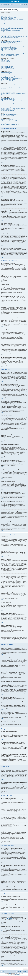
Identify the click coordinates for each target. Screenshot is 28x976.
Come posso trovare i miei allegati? (7, 115)
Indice (3, 6)
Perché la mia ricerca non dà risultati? (7, 99)
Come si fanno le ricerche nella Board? (8, 98)
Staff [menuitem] (24, 971)
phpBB (10, 973)
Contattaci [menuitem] (19, 971)
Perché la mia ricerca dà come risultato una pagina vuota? (11, 100)
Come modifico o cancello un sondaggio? (8, 47)
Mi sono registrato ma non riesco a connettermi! (9, 17)
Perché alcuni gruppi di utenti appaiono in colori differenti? (11, 78)
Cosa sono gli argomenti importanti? (7, 66)
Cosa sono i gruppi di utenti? (6, 74)
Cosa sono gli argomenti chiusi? (6, 67)
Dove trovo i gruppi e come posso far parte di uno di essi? (11, 76)
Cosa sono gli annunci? (5, 65)
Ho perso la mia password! (5, 20)
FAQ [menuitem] (12, 4)
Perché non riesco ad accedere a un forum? (9, 48)
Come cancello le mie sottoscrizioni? (7, 110)
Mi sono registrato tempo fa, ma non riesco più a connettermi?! (12, 19)
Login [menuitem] (26, 4)
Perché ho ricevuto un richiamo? (7, 50)
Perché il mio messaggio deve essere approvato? (10, 54)
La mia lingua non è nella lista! (6, 31)
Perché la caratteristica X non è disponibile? (9, 120)
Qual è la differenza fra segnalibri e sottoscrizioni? (10, 107)
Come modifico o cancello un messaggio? (8, 42)
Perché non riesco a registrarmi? (7, 16)
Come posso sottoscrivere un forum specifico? (9, 109)
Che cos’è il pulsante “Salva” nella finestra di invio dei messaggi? (12, 53)
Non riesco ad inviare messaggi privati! (8, 84)
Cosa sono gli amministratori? (6, 72)
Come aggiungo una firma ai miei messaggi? (9, 43)
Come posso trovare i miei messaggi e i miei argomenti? (11, 103)
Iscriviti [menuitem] (22, 4)
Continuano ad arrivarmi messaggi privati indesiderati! (10, 85)
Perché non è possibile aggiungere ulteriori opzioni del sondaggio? (13, 46)
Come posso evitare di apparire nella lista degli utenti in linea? (12, 28)
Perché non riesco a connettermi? (7, 18)
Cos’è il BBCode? (4, 59)
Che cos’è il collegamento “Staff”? (7, 80)
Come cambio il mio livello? (6, 35)
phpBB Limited (9, 918)
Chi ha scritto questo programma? (7, 119)
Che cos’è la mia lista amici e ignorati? (8, 92)
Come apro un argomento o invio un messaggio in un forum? (12, 41)
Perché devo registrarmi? (5, 13)
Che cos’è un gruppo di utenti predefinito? (8, 79)
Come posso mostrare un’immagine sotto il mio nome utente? (12, 32)
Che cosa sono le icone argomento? (7, 68)
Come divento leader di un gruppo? (7, 77)
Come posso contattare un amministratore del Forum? (10, 124)
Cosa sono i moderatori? (5, 73)
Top (2, 142)
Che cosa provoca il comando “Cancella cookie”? (10, 23)
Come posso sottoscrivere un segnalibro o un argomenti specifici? (13, 108)
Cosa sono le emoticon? (5, 61)
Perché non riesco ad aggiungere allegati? (8, 49)
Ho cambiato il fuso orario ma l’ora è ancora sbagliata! (10, 30)
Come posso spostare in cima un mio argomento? (10, 55)
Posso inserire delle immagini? (6, 62)
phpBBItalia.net (17, 974)
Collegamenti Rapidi (5, 4)
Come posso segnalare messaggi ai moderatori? (9, 51)
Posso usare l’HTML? (5, 60)
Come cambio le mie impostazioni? (7, 27)
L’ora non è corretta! (4, 29)
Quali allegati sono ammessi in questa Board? (9, 114)
